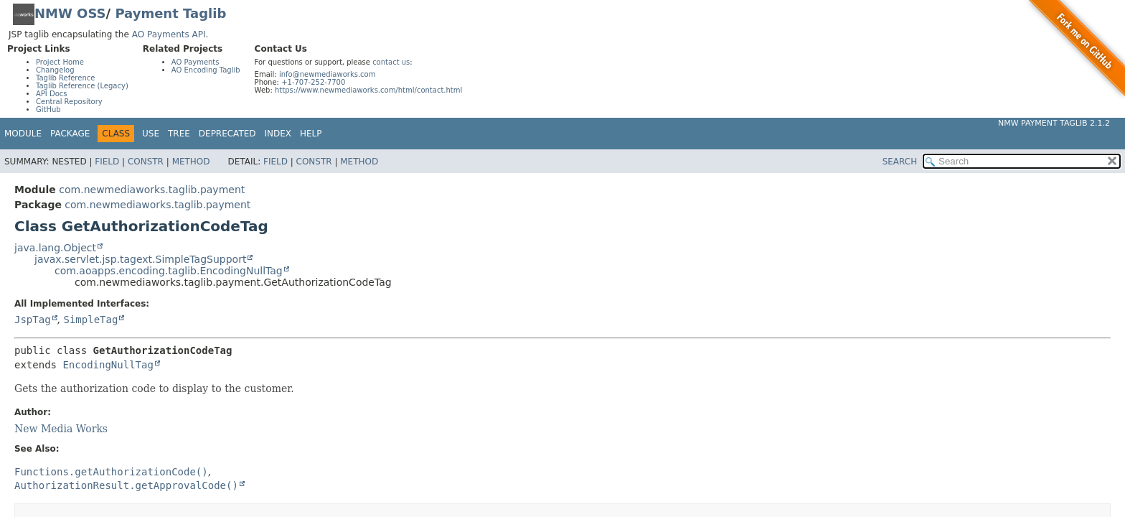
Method (191, 162)
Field (107, 162)
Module (23, 134)
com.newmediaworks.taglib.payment (152, 189)
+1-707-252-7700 (313, 82)
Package (70, 134)
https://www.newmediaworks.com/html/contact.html (368, 90)
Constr (146, 162)
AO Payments (195, 62)
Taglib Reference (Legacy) (82, 86)
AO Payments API (169, 34)
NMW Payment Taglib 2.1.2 (1054, 123)
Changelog (55, 70)
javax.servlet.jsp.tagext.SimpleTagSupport (140, 259)
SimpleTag (90, 319)
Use (150, 134)
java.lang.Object (55, 247)
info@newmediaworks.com (327, 74)
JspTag (32, 319)
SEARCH (900, 162)
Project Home (60, 62)
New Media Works (61, 428)
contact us (391, 62)
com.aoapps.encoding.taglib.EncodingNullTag (169, 270)
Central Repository (69, 102)
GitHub (48, 109)
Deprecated (227, 134)
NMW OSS (70, 13)
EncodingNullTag (107, 365)
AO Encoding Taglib (205, 70)
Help (311, 134)
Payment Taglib (170, 13)
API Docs (51, 94)
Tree (179, 134)
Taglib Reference (65, 78)
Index (278, 134)
